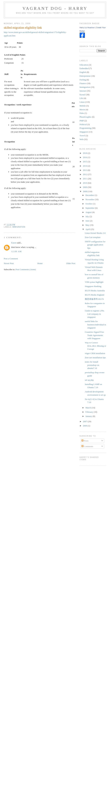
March (88, 407)
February (89, 412)
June (87, 221)
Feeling (83, 79)
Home (40, 263)
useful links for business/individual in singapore (95, 324)
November (90, 199)
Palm (82, 113)
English (83, 72)
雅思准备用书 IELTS (94, 299)
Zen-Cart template (92, 237)
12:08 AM (16, 251)
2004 (85, 425)
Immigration (18, 227)
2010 (85, 183)
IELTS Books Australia (95, 290)
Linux (82, 102)
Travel (82, 135)
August (88, 212)
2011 (85, 178)
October (89, 203)
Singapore (84, 132)
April (87, 229)
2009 (85, 187)
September (90, 208)
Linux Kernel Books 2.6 (95, 233)
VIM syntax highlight (94, 282)
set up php (89, 380)
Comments (87, 446)
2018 (85, 153)
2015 (85, 161)
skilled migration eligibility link (23, 27)
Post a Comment (11, 258)
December (90, 195)
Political (83, 124)
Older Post (70, 263)
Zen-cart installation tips (95, 357)
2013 (85, 170)
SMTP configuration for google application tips (95, 244)
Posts (84, 441)
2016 (85, 157)
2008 (85, 191)
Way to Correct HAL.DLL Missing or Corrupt (95, 345)
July (87, 216)
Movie (82, 109)
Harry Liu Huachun (87, 28)
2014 (85, 166)
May (87, 225)
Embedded (84, 68)
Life (81, 98)
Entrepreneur (85, 76)
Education (84, 65)
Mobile (83, 106)
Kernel (82, 94)
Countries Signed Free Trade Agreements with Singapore (94, 335)
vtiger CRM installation (95, 353)
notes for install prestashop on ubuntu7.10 (92, 365)
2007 (85, 421)
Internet (83, 91)
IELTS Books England (94, 295)
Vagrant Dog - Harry (55, 8)
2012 (85, 174)
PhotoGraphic (85, 117)
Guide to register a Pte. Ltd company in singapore (95, 313)
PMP (82, 120)
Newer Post (9, 263)
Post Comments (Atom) (26, 269)
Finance (83, 83)
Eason (13, 242)
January (89, 416)
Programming (85, 128)
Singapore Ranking (93, 286)
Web (82, 139)
